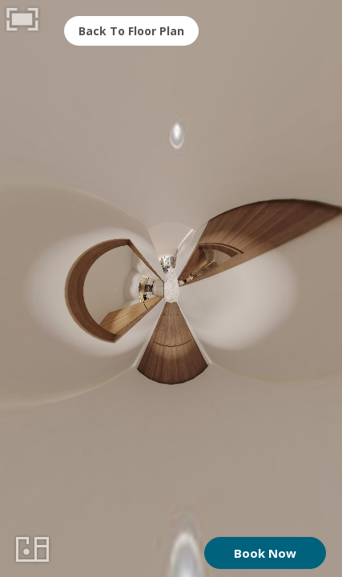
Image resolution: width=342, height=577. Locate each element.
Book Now (265, 553)
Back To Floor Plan (131, 30)
